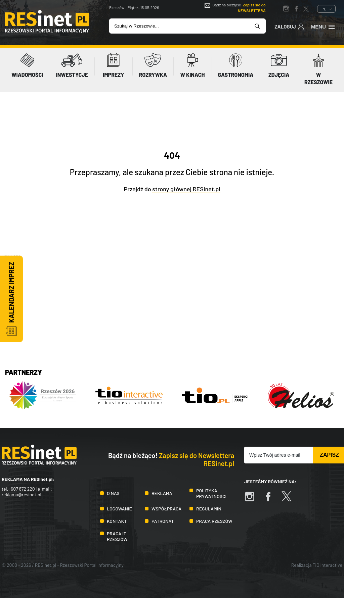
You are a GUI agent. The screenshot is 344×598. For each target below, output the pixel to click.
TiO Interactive (327, 565)
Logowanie (119, 508)
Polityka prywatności (211, 493)
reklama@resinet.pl (21, 494)
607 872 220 (23, 489)
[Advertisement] (172, 307)
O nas (113, 493)
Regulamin (208, 508)
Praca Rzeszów (214, 521)
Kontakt (117, 521)
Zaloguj (289, 26)
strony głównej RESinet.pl (186, 189)
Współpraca (166, 508)
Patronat (163, 521)
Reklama (162, 493)
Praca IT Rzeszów (117, 536)
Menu (323, 26)
